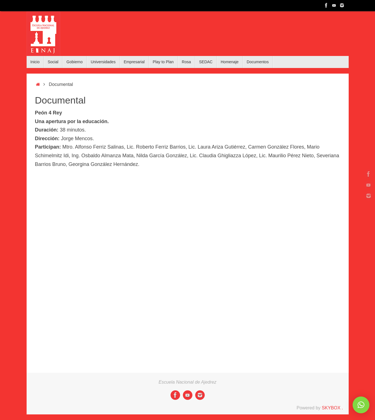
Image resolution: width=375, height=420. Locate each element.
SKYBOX (331, 407)
